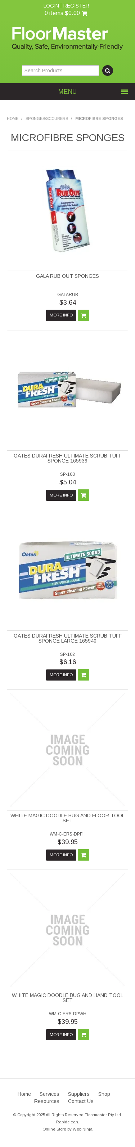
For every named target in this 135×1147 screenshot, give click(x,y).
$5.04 (67, 482)
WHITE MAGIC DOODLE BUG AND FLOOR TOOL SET (67, 818)
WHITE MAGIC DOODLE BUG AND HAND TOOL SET (67, 997)
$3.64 (67, 302)
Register (76, 5)
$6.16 (67, 662)
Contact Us (81, 1101)
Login (51, 5)
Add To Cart (83, 315)
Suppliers (79, 1094)
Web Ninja (83, 1129)
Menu (67, 91)
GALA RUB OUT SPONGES (67, 276)
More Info (61, 315)
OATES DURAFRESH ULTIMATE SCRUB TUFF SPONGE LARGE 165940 (68, 638)
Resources (46, 1101)
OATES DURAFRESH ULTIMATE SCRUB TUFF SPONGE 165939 (68, 458)
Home (12, 118)
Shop (104, 1094)
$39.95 (68, 842)
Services (49, 1094)
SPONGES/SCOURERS (47, 118)
